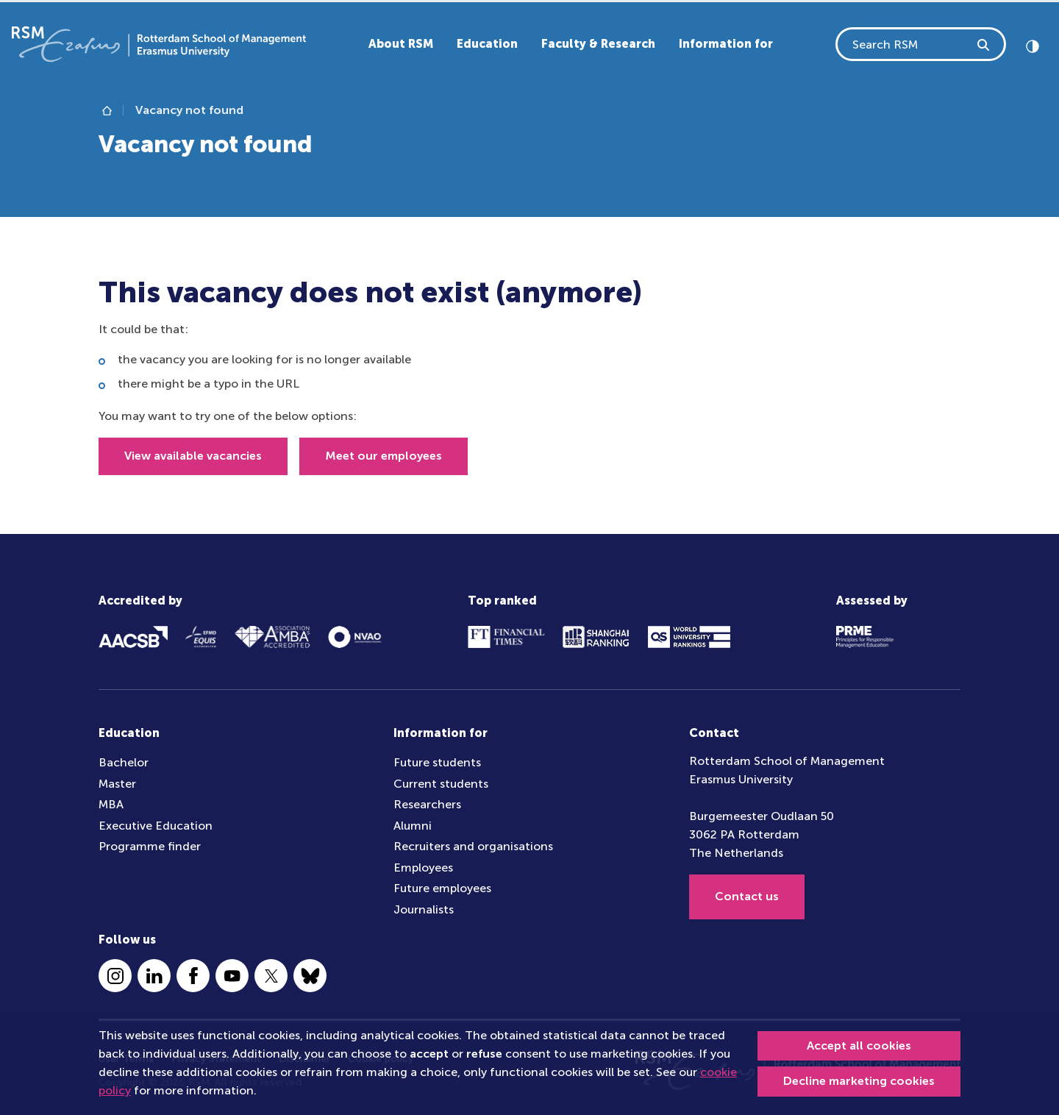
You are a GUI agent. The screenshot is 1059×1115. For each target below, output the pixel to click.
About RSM (400, 44)
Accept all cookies (859, 1045)
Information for (726, 44)
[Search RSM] (984, 44)
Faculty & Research (598, 44)
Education (487, 44)
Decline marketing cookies (859, 1081)
